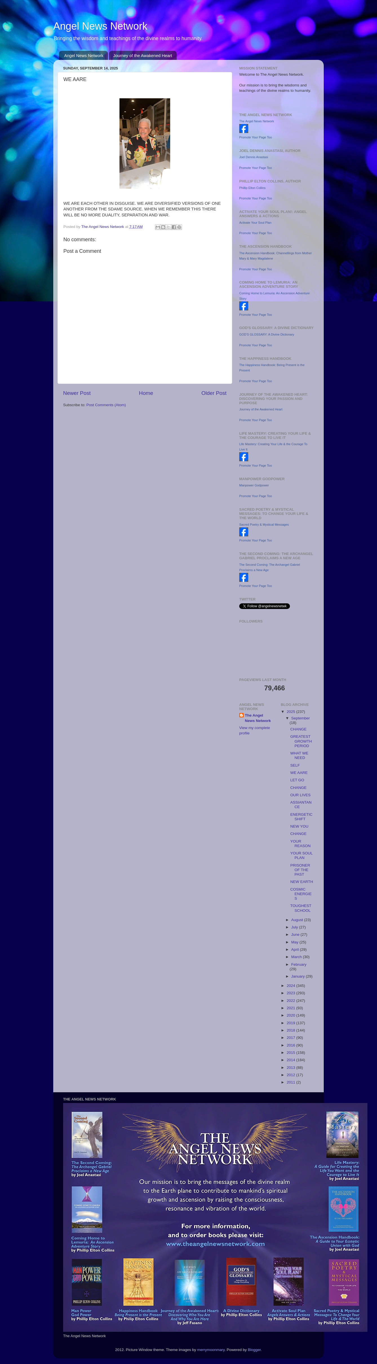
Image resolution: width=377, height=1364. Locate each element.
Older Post (214, 393)
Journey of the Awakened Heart (142, 55)
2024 (291, 986)
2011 (291, 1082)
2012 (291, 1075)
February (299, 964)
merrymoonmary (211, 1350)
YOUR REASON (300, 843)
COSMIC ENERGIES (301, 893)
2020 (291, 1015)
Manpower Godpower (254, 485)
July (295, 927)
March (297, 957)
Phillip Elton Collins (252, 188)
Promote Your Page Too (255, 137)
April (295, 949)
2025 (291, 712)
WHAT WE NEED (299, 755)
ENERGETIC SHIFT (301, 816)
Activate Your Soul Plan (255, 222)
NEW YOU (299, 826)
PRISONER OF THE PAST (300, 869)
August (297, 920)
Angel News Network (100, 26)
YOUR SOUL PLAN (301, 855)
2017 (291, 1037)
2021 (291, 1008)
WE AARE (299, 773)
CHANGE (298, 729)
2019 (291, 1023)
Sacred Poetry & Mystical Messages (264, 524)
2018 (291, 1030)
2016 (291, 1045)
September (300, 718)
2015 (291, 1052)
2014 (291, 1060)
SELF (295, 765)
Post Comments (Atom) (106, 405)
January (298, 976)
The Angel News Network (256, 121)
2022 (291, 1000)
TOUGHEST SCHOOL (300, 908)
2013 (291, 1067)
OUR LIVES (300, 795)
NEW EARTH (301, 882)
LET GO (297, 780)
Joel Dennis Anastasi (253, 157)
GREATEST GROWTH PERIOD (301, 741)
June (296, 934)
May (295, 942)
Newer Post (77, 393)
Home (146, 393)
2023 (291, 993)
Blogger (254, 1350)
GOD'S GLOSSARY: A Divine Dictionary (266, 334)
